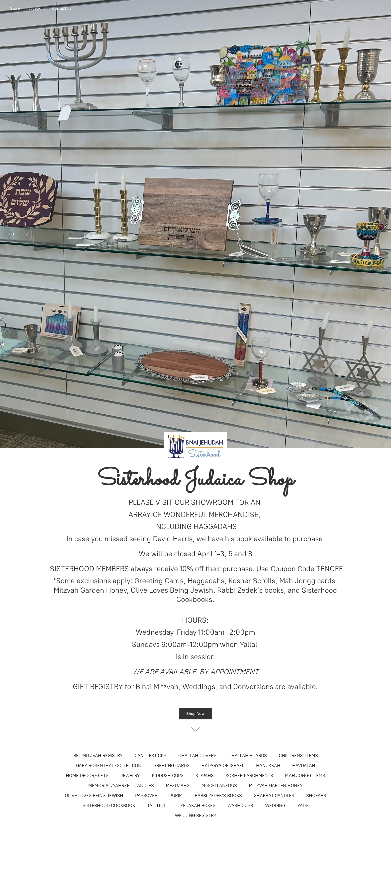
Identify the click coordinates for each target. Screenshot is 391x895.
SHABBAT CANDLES (274, 795)
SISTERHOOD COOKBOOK (109, 805)
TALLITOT (156, 805)
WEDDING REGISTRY (195, 815)
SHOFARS (316, 795)
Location (36, 8)
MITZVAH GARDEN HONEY (276, 785)
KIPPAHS (205, 775)
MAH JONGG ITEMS (305, 775)
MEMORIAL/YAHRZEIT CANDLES (121, 785)
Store (15, 8)
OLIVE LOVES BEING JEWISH (94, 795)
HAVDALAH (303, 765)
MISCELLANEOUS (219, 785)
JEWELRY (130, 775)
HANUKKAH (268, 765)
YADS (302, 805)
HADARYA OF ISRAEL (222, 765)
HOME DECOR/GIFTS (87, 775)
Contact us (62, 8)
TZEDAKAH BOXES (196, 805)
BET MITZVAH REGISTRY (98, 755)
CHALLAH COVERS (197, 755)
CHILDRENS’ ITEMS (298, 755)
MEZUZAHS (178, 785)
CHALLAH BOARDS (247, 755)
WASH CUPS (240, 805)
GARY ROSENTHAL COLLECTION (108, 765)
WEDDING (275, 805)
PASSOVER (146, 795)
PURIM (176, 795)
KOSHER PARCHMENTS (249, 775)
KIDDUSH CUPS (168, 775)
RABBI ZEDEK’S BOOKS (218, 795)
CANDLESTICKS (150, 755)
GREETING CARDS (171, 765)
